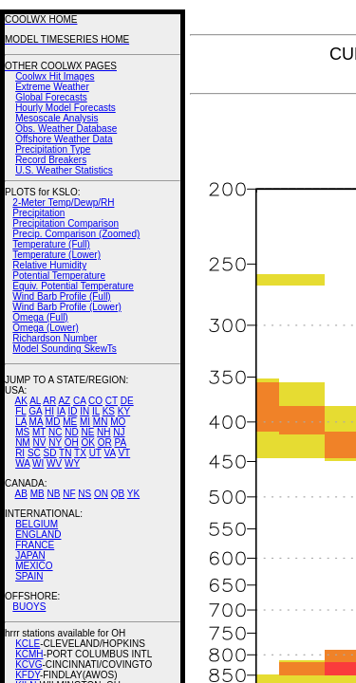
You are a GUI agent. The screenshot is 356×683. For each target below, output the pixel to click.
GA (35, 411)
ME (70, 421)
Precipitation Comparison (65, 223)
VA (110, 453)
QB (117, 494)
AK (21, 401)
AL (35, 401)
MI (85, 421)
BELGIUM (36, 524)
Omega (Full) (39, 317)
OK (87, 442)
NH (103, 432)
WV (54, 463)
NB (53, 494)
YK (133, 494)
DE (127, 401)
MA (36, 421)
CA (79, 401)
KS (109, 411)
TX (80, 453)
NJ (118, 432)
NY (55, 442)
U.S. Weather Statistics (64, 170)
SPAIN (29, 576)
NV (39, 442)
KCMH (29, 654)
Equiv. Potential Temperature (72, 286)
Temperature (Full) (51, 244)
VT (124, 453)
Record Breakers (50, 160)
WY (72, 463)
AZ (64, 401)
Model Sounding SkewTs (64, 348)
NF (69, 494)
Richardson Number (54, 338)
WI (38, 463)
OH (72, 442)
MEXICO (33, 566)
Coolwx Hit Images (54, 76)
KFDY (27, 675)
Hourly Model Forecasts (65, 107)
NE (87, 432)
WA (22, 463)
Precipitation (38, 213)
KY (124, 411)
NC (55, 432)
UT (95, 453)
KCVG (28, 664)
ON (101, 494)
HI (49, 411)
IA (61, 411)
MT (39, 432)
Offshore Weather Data (63, 139)
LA (21, 421)
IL (96, 411)
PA (120, 442)
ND (71, 432)
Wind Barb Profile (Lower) (66, 307)
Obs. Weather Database (66, 128)
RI (20, 453)
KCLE (27, 643)
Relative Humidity (49, 265)
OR (105, 442)
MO (117, 421)
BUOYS (29, 606)
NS (84, 494)
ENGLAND (38, 534)
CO (95, 401)
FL (20, 411)
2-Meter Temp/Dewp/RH (63, 202)
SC (34, 453)
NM (22, 442)
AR (49, 401)
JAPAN (30, 555)
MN (100, 421)
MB (37, 494)
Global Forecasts (51, 97)
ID (72, 411)
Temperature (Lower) (56, 254)
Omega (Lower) (45, 328)
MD (53, 421)
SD (50, 453)
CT (111, 401)
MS (22, 432)
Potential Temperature (58, 275)
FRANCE (34, 545)
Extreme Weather (52, 87)
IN (84, 411)
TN (65, 453)
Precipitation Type (52, 149)
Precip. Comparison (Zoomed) (76, 234)
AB (21, 494)
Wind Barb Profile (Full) (61, 296)
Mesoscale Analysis (56, 118)
